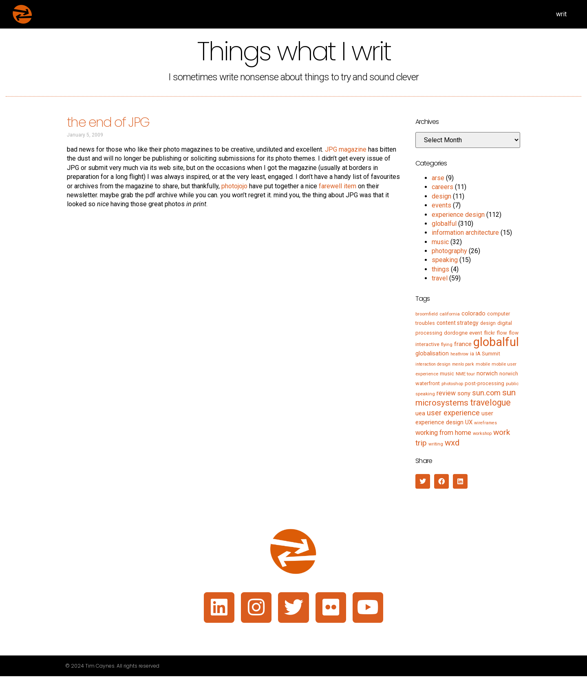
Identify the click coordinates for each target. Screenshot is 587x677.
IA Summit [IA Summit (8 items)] (488, 354)
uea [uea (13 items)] (420, 413)
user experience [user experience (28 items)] (453, 412)
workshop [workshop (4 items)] (482, 433)
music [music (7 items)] (447, 373)
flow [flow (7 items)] (502, 333)
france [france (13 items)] (463, 344)
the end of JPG (108, 122)
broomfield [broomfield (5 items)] (426, 314)
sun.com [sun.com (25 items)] (486, 392)
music (440, 242)
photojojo (234, 186)
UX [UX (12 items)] (468, 422)
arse (438, 178)
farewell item (337, 186)
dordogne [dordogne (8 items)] (456, 333)
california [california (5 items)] (449, 314)
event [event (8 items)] (475, 333)
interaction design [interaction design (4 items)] (432, 364)
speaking (445, 260)
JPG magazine (345, 149)
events (441, 205)
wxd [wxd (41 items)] (452, 443)
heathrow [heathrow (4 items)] (459, 354)
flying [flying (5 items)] (446, 344)
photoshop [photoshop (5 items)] (452, 383)
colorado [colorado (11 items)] (473, 313)
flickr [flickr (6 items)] (489, 333)
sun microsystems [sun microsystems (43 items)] (465, 398)
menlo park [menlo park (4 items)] (463, 364)
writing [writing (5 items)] (435, 444)
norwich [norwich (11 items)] (487, 373)
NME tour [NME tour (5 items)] (465, 374)
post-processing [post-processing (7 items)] (484, 383)
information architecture (465, 232)
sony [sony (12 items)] (463, 393)
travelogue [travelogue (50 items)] (490, 402)
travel (440, 278)
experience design (458, 214)
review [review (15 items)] (446, 393)
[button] (422, 481)
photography (449, 251)
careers (442, 187)
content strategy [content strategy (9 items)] (458, 323)
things (440, 269)
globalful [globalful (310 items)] (496, 342)
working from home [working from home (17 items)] (443, 433)
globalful (444, 223)
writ (561, 14)
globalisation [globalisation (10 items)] (432, 353)
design (441, 196)
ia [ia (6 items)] (472, 354)
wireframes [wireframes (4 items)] (485, 423)
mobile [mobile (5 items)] (483, 364)
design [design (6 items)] (488, 323)
